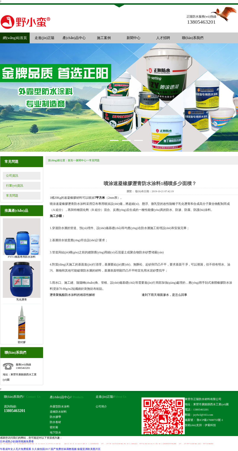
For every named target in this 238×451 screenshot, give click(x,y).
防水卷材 (55, 422)
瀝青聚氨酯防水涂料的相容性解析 (72, 294)
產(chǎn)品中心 (74, 38)
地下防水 (55, 432)
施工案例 (104, 38)
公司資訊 (12, 175)
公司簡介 (101, 406)
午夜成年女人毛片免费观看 (15, 449)
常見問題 (12, 195)
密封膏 (54, 427)
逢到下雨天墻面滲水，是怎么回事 (164, 294)
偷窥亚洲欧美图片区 (89, 449)
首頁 (70, 160)
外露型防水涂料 (59, 406)
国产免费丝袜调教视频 (64, 449)
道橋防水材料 (58, 411)
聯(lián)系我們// (14, 396)
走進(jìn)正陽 (45, 38)
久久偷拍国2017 (41, 449)
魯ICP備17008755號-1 (209, 420)
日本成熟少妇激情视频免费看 (17, 441)
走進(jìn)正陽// (105, 396)
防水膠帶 (55, 416)
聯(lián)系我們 (192, 38)
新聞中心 (133, 38)
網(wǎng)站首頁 (15, 38)
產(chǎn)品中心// (61, 397)
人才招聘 (163, 38)
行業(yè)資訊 (14, 185)
